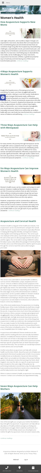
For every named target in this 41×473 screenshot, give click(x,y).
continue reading (23, 61)
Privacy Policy (32, 454)
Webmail (16, 460)
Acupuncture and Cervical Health (18, 221)
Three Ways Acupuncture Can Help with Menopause (19, 126)
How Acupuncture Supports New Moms (17, 23)
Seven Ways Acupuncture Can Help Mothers (19, 387)
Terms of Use (24, 454)
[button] (3, 97)
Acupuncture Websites (10, 451)
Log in (26, 460)
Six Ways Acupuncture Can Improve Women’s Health (19, 170)
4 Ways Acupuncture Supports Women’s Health (16, 73)
